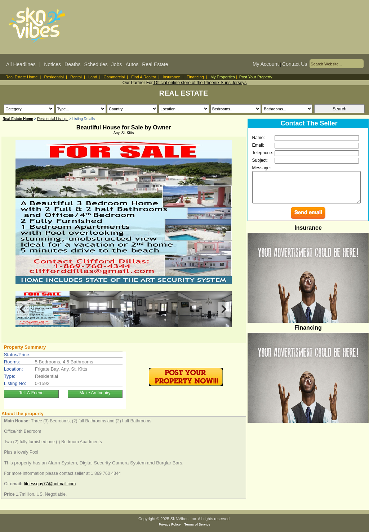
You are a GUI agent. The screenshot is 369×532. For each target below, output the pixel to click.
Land (92, 77)
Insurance (171, 77)
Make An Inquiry (95, 392)
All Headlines (21, 64)
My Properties (222, 77)
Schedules (95, 64)
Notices (52, 64)
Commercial (114, 77)
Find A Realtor (143, 77)
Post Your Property (255, 77)
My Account (266, 64)
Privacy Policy (170, 524)
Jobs (116, 64)
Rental (76, 77)
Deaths (72, 64)
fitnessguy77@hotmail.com (50, 483)
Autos (131, 64)
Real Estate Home (21, 77)
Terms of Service (197, 524)
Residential (53, 77)
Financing (195, 77)
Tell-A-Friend (31, 392)
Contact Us (294, 64)
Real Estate (155, 64)
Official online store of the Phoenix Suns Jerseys (200, 82)
